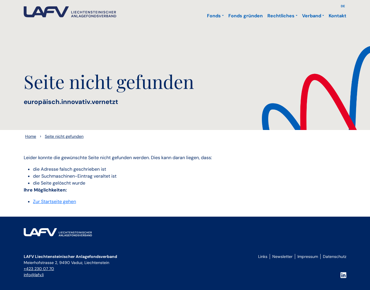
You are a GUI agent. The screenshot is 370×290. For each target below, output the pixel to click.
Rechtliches (281, 16)
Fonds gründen (245, 16)
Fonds (214, 16)
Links (262, 256)
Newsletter (282, 256)
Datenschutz (334, 256)
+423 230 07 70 (39, 268)
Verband (311, 16)
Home (30, 136)
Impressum (307, 256)
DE (343, 6)
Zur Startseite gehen (54, 201)
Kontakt (337, 16)
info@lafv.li (34, 274)
